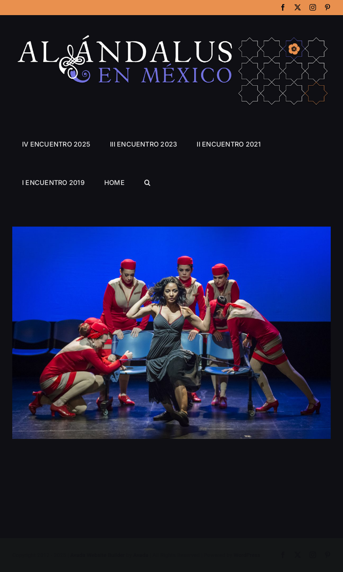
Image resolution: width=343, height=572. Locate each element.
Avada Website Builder (97, 555)
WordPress (247, 555)
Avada (140, 555)
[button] (147, 182)
